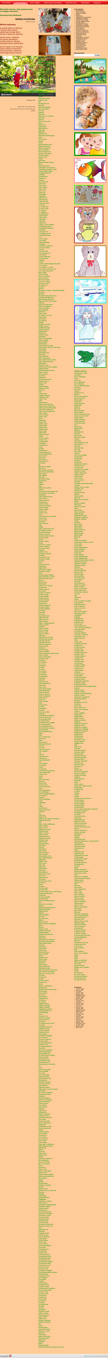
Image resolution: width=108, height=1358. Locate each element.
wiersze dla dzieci (31, 109)
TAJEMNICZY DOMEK (82, 24)
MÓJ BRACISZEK (81, 44)
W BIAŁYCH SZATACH (82, 30)
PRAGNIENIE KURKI (81, 38)
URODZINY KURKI (81, 34)
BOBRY (78, 14)
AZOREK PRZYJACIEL (82, 20)
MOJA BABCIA (80, 28)
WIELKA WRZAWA (81, 13)
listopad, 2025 (79, 994)
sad (26, 109)
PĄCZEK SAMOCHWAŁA (83, 21)
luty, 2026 (78, 991)
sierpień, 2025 (79, 998)
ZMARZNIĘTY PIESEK (82, 18)
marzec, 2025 (79, 1004)
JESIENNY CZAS (80, 40)
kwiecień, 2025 (80, 1003)
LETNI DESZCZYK (81, 45)
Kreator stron (87, 1356)
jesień (16, 109)
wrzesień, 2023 (80, 1024)
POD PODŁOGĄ (80, 29)
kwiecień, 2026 (80, 988)
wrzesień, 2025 (80, 996)
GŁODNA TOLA (80, 46)
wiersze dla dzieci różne (30, 106)
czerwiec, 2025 (80, 1000)
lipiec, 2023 (79, 1027)
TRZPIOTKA (79, 16)
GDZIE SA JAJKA (80, 12)
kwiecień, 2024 (80, 1016)
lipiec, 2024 (79, 1012)
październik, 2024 (80, 1010)
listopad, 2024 (79, 1008)
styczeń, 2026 (79, 992)
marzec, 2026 (79, 990)
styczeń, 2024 (79, 1020)
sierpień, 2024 (79, 1011)
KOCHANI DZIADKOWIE (82, 26)
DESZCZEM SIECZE (81, 49)
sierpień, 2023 (79, 1026)
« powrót (33, 110)
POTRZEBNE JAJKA (81, 48)
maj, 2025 (78, 1002)
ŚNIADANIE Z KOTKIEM (82, 37)
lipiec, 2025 (79, 999)
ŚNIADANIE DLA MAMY (82, 25)
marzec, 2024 (79, 1018)
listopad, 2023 (79, 1022)
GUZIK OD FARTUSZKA (82, 32)
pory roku (23, 109)
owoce (19, 109)
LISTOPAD (79, 36)
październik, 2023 (80, 1023)
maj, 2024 (78, 1015)
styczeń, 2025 (79, 1007)
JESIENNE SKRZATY (81, 42)
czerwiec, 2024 (80, 1014)
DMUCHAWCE (80, 10)
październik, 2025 (80, 995)
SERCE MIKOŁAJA (81, 33)
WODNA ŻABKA (80, 22)
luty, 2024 (78, 1019)
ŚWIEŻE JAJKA (80, 41)
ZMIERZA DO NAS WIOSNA (83, 17)
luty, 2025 (78, 1006)
